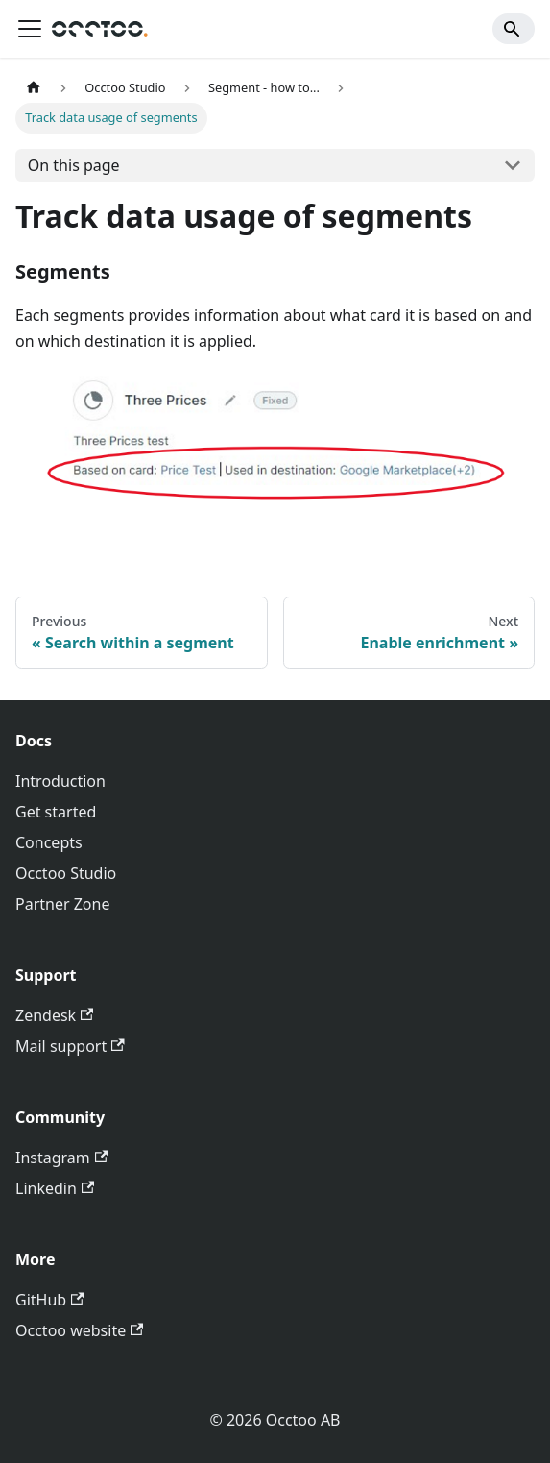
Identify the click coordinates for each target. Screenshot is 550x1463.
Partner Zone (62, 903)
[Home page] (33, 88)
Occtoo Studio (65, 873)
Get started (55, 811)
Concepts (49, 842)
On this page (74, 165)
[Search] (513, 28)
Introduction (60, 781)
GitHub (49, 1299)
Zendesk (54, 1015)
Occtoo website (79, 1330)
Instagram (61, 1157)
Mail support (70, 1046)
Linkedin (54, 1188)
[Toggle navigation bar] (29, 28)
